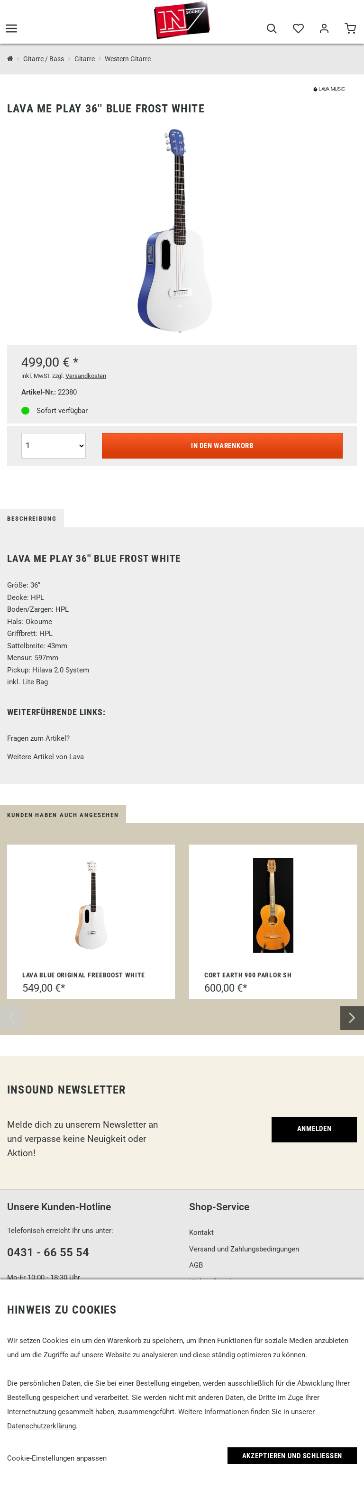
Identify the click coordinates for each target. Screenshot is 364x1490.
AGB (196, 1265)
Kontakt (201, 1232)
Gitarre (84, 59)
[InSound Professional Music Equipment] (10, 59)
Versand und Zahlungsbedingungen (244, 1249)
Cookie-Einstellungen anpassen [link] (57, 1458)
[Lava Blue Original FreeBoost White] (91, 905)
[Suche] (272, 29)
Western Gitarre (128, 59)
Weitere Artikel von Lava (45, 757)
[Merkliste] (298, 29)
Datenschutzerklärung (41, 1426)
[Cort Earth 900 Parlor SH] (273, 905)
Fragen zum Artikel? (38, 738)
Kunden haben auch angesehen (63, 815)
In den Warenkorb (222, 445)
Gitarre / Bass (43, 59)
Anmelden (314, 1128)
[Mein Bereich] (324, 29)
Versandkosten (85, 375)
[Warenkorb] (350, 29)
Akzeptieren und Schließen (292, 1456)
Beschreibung (32, 518)
